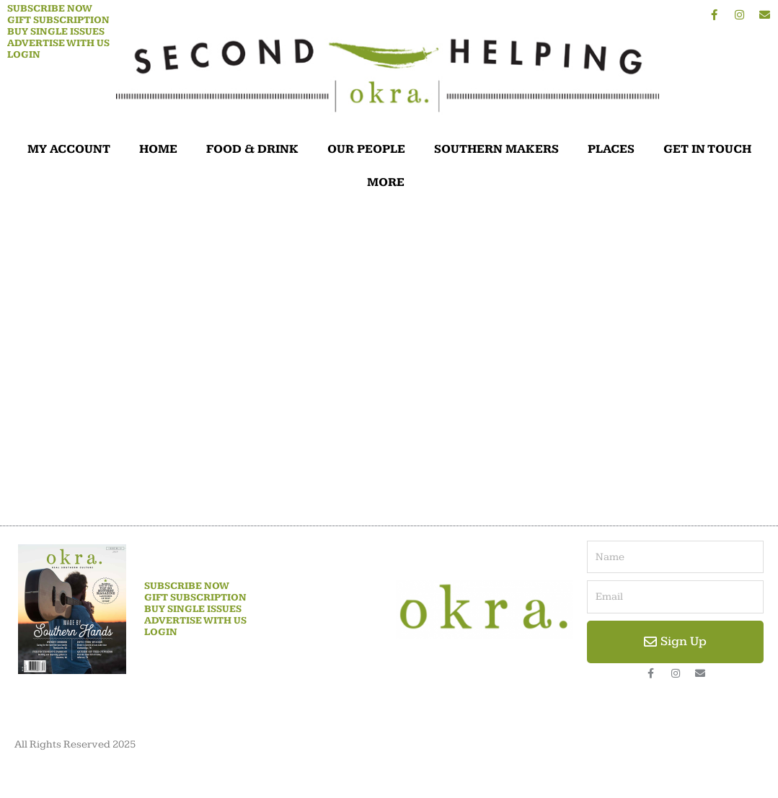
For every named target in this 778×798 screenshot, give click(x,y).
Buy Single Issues (56, 31)
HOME (158, 149)
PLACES (611, 149)
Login (23, 55)
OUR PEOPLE (366, 149)
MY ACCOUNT (68, 149)
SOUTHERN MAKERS (496, 149)
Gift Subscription (58, 20)
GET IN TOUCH (707, 149)
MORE (389, 182)
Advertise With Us (58, 43)
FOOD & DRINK (252, 149)
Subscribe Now (49, 8)
